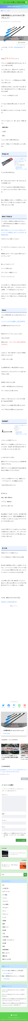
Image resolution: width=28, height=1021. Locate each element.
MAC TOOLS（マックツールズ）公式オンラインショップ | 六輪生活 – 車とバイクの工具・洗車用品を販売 (13, 232)
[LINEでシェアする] (19, 706)
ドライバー (5, 901)
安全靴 (4, 930)
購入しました (6, 953)
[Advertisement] (14, 652)
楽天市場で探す (19, 168)
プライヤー (5, 907)
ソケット (4, 898)
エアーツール (6, 891)
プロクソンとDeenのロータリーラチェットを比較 (13, 989)
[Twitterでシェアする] (3, 706)
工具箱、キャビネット (8, 940)
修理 (3, 923)
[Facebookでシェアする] (8, 706)
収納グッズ (5, 927)
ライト (4, 911)
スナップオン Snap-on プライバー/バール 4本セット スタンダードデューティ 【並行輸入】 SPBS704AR (20, 159)
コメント (5, 794)
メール (4, 820)
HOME (14, 1015)
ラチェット (5, 914)
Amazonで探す (19, 166)
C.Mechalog (6, 978)
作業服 (4, 920)
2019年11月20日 (15, 771)
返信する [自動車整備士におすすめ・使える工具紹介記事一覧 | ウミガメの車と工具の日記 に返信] (24, 778)
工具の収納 (5, 936)
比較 (3, 946)
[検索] (25, 874)
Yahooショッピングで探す (21, 169)
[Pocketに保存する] (24, 706)
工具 (9, 739)
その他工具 (5, 888)
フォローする (6, 733)
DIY (3, 885)
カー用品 (4, 894)
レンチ (4, 917)
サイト (3, 827)
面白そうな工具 (6, 959)
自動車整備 (14, 739)
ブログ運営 (5, 904)
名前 (4, 813)
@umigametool (18, 47)
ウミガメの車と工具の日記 (14, 2)
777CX (3, 996)
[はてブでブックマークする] (14, 706)
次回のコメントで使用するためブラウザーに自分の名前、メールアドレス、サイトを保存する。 (15, 835)
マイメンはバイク (8, 973)
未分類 (4, 943)
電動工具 (4, 956)
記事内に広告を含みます (14, 6)
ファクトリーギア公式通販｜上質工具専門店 (13, 321)
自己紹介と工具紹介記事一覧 (9, 601)
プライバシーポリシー (13, 1017)
